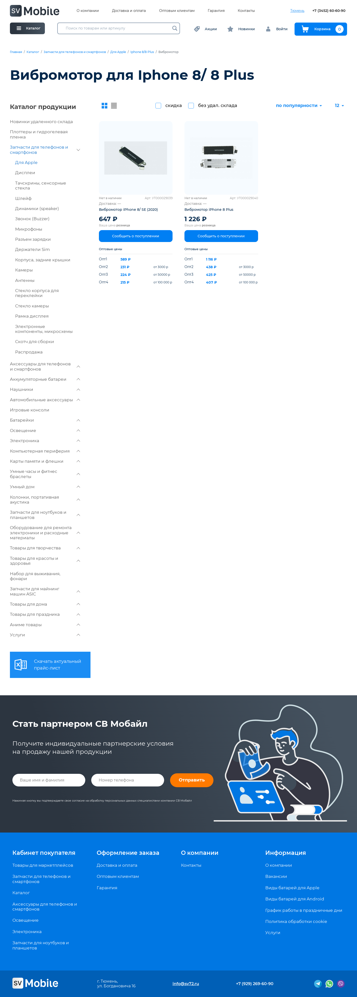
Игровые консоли (29, 409)
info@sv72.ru (186, 983)
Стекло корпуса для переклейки (37, 293)
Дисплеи (25, 172)
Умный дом (45, 486)
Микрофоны (28, 229)
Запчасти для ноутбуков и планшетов (45, 515)
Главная (16, 52)
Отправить (192, 780)
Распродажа (29, 352)
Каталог (33, 52)
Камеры (24, 270)
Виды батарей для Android (294, 898)
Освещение (45, 430)
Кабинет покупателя (43, 852)
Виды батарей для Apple (292, 887)
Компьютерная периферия (45, 451)
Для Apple (118, 52)
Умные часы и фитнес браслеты (45, 474)
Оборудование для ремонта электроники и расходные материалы (45, 532)
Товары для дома (45, 604)
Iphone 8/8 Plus (142, 52)
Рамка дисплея (32, 316)
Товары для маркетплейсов (42, 865)
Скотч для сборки (34, 341)
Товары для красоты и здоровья (45, 561)
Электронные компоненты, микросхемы (44, 329)
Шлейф (23, 198)
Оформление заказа (128, 852)
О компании (88, 11)
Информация (285, 852)
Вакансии (276, 876)
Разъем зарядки (33, 239)
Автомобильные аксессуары (45, 399)
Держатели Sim (32, 249)
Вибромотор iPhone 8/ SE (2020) (128, 209)
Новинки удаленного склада (41, 121)
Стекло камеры (32, 305)
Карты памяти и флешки (45, 461)
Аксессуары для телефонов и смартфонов (45, 366)
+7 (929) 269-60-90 (254, 983)
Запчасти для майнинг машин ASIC (45, 591)
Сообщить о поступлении (135, 236)
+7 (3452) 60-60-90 (328, 11)
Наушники (45, 389)
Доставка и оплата (129, 11)
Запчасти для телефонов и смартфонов (75, 52)
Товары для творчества (45, 547)
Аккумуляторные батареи (45, 379)
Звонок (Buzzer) (32, 218)
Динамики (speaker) (37, 208)
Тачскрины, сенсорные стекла (40, 185)
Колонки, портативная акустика (45, 500)
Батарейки (45, 420)
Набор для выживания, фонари (35, 576)
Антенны (24, 280)
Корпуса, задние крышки (42, 259)
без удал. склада (217, 105)
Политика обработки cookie (296, 921)
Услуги (45, 634)
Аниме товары (45, 624)
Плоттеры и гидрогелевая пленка (39, 134)
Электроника (45, 440)
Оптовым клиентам (177, 11)
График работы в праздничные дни (303, 910)
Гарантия (216, 11)
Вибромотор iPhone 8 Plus (208, 209)
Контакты (246, 11)
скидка (173, 105)
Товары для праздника (45, 614)
